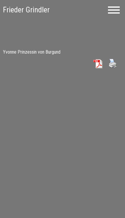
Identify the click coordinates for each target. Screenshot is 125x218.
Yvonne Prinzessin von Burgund (31, 52)
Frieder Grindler (26, 9)
